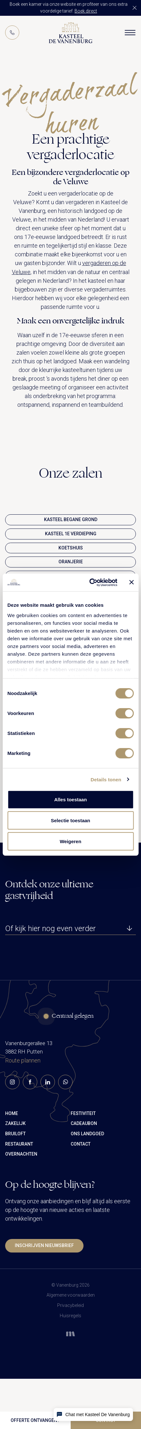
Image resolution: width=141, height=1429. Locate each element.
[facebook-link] (30, 1122)
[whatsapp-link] (65, 1122)
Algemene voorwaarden (71, 1295)
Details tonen (106, 779)
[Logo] (71, 32)
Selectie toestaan (70, 820)
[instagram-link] (12, 1122)
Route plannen (22, 1100)
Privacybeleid (70, 1305)
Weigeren (70, 841)
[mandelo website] (70, 1331)
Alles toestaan (70, 799)
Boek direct (86, 11)
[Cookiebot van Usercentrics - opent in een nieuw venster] (89, 582)
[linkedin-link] (47, 1122)
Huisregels (70, 1315)
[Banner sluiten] (131, 582)
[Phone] (12, 32)
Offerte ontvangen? (35, 1420)
